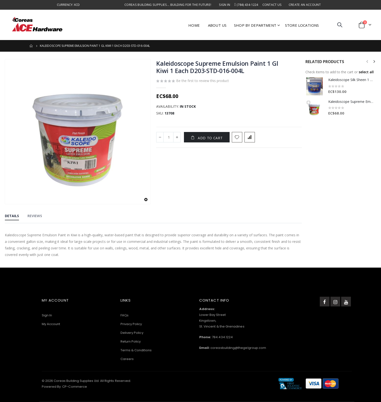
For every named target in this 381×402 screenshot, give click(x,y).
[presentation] (374, 61)
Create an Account (305, 5)
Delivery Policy (132, 332)
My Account (51, 324)
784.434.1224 (222, 337)
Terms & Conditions (136, 350)
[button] (146, 200)
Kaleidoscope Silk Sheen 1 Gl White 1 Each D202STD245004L (351, 79)
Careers (127, 359)
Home (31, 46)
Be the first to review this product (202, 81)
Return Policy (131, 341)
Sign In (224, 5)
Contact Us (272, 5)
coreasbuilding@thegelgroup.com (238, 347)
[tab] (12, 216)
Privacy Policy (131, 324)
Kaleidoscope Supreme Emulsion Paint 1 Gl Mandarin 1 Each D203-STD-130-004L (351, 101)
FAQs (125, 315)
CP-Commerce (74, 386)
